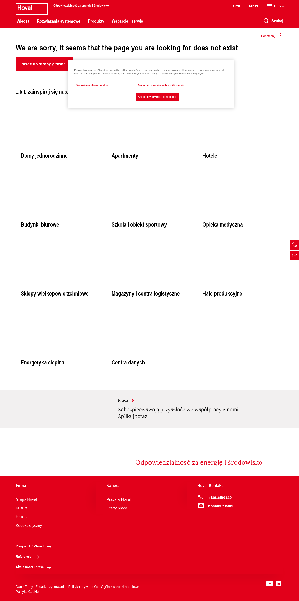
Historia (22, 517)
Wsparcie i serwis (127, 21)
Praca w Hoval (119, 499)
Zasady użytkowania (51, 587)
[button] (44, 64)
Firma (236, 5)
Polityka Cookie (27, 592)
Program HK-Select (35, 546)
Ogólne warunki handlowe (120, 587)
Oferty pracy (117, 508)
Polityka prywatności (83, 587)
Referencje (28, 556)
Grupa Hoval (26, 499)
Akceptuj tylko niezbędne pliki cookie (161, 85)
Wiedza (23, 21)
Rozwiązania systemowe (58, 21)
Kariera (253, 5)
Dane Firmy (24, 587)
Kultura (22, 508)
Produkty (96, 21)
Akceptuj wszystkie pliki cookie (157, 97)
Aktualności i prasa (35, 566)
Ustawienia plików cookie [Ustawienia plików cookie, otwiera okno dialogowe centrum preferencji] (92, 85)
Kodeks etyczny (29, 526)
